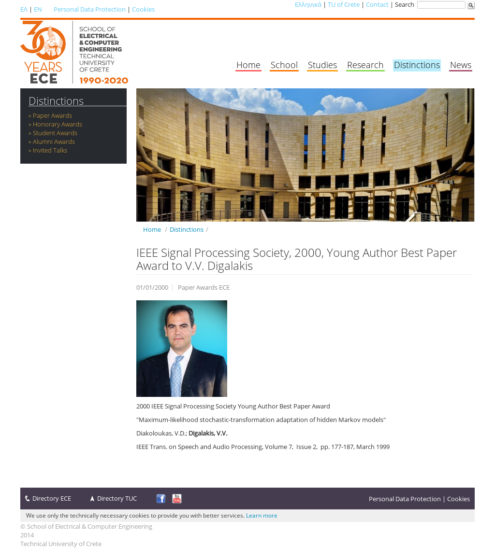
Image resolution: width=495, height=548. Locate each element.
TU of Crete (344, 4)
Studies (322, 64)
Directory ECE (51, 498)
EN (38, 9)
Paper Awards (52, 115)
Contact (377, 4)
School (284, 64)
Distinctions (417, 64)
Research (365, 64)
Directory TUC (117, 498)
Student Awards (55, 132)
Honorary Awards (57, 124)
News (460, 64)
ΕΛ (24, 9)
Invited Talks (50, 150)
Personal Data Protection (90, 9)
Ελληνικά (308, 4)
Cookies (143, 9)
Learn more (261, 515)
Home (248, 64)
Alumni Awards (54, 141)
